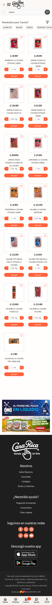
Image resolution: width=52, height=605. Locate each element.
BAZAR (19, 27)
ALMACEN (7, 27)
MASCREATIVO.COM (30, 592)
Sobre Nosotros (26, 472)
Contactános (26, 507)
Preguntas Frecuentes (26, 503)
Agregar (14, 76)
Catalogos (26, 481)
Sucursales (26, 476)
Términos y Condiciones (26, 582)
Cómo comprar (26, 512)
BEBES (30, 27)
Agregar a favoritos (14, 34)
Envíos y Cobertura (26, 486)
